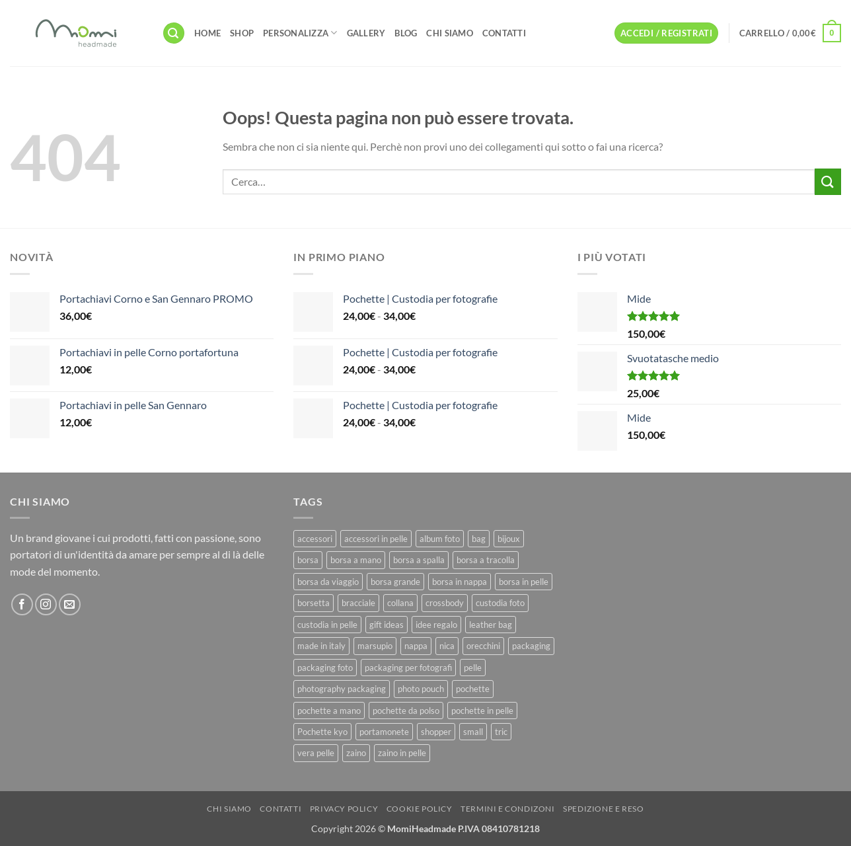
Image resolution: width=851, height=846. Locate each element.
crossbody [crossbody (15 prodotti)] (445, 602)
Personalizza (300, 32)
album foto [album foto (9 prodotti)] (440, 538)
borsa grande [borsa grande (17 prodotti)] (395, 581)
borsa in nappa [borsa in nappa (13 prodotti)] (459, 581)
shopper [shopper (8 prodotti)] (436, 731)
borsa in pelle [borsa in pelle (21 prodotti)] (523, 581)
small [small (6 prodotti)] (473, 731)
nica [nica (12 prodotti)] (447, 645)
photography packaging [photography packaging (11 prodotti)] (341, 688)
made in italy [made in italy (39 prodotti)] (321, 645)
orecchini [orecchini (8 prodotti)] (483, 645)
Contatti (504, 33)
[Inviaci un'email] (70, 604)
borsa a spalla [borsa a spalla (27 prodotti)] (419, 560)
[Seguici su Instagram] (46, 604)
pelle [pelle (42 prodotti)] (473, 667)
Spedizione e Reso (603, 809)
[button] (173, 33)
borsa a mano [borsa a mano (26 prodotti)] (355, 560)
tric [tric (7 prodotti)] (501, 731)
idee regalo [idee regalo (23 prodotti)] (436, 624)
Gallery (366, 33)
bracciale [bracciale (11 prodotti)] (358, 602)
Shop (242, 33)
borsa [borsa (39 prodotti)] (307, 560)
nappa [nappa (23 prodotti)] (415, 645)
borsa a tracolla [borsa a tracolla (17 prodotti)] (486, 560)
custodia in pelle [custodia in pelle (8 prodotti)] (327, 624)
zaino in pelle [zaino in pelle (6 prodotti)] (402, 753)
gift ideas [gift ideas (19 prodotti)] (386, 624)
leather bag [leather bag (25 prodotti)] (490, 624)
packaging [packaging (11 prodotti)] (531, 645)
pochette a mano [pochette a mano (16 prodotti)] (329, 710)
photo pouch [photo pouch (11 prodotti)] (421, 688)
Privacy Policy (344, 809)
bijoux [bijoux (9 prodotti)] (509, 538)
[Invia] (828, 181)
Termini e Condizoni (508, 809)
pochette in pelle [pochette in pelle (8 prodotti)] (482, 710)
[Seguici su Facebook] (22, 604)
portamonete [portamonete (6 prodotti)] (384, 731)
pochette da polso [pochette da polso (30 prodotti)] (406, 710)
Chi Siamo (449, 33)
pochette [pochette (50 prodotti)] (473, 688)
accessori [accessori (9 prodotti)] (314, 538)
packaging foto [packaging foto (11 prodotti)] (325, 667)
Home (207, 33)
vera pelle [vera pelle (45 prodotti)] (315, 753)
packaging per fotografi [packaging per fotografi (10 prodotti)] (408, 667)
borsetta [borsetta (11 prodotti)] (313, 602)
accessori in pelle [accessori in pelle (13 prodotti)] (376, 538)
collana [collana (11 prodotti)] (400, 602)
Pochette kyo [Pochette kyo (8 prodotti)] (322, 731)
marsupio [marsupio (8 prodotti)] (374, 645)
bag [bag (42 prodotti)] (479, 538)
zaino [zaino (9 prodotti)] (356, 753)
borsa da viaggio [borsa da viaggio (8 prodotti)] (328, 581)
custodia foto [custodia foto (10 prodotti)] (500, 602)
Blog (405, 33)
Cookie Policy (420, 809)
